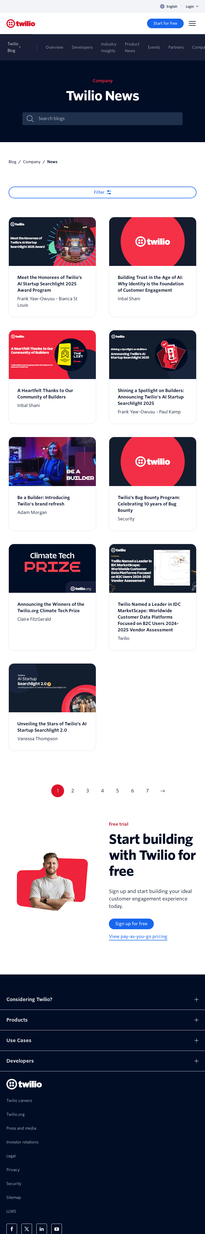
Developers (82, 47)
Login (192, 7)
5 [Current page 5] (117, 790)
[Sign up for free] (131, 924)
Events (154, 47)
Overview (54, 47)
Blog (12, 162)
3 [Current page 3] (87, 790)
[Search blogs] (108, 118)
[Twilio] (20, 23)
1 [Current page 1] (58, 790)
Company (32, 162)
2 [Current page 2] (72, 790)
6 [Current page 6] (132, 790)
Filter (99, 192)
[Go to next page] (162, 790)
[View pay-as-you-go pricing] (138, 936)
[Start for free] (165, 23)
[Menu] (192, 23)
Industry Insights (108, 47)
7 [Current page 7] (147, 790)
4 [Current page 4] (102, 790)
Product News (132, 47)
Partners (176, 47)
